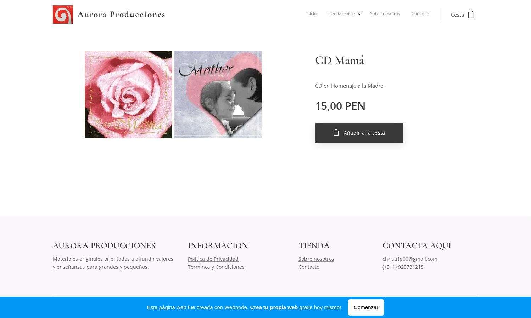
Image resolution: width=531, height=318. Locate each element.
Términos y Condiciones (216, 267)
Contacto (308, 267)
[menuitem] (393, 14)
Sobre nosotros (316, 258)
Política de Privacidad (213, 258)
